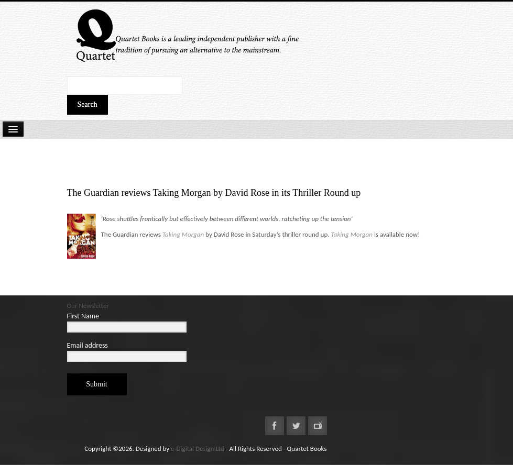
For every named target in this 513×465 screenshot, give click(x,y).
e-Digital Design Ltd (197, 448)
